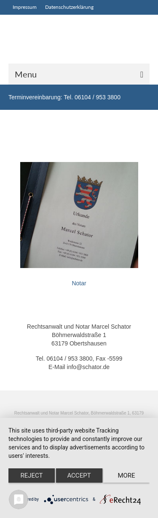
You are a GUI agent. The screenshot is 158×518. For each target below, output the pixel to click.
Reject (31, 475)
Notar (79, 283)
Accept (79, 475)
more (126, 475)
